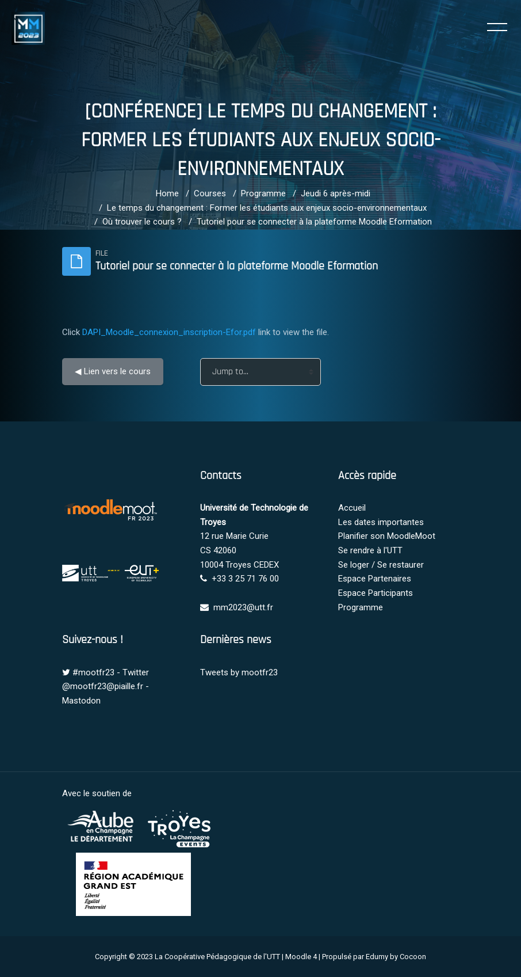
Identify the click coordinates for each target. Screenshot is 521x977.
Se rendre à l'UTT (370, 550)
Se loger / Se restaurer (381, 565)
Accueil (352, 508)
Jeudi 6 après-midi (335, 193)
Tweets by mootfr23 (239, 672)
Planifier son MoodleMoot (386, 536)
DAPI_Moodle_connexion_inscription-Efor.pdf (169, 332)
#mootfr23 (93, 672)
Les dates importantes (381, 522)
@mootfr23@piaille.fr (102, 686)
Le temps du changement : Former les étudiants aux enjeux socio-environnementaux (267, 208)
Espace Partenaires (374, 578)
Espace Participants (375, 593)
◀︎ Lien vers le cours (113, 371)
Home (167, 193)
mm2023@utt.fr (243, 607)
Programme (263, 193)
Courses (210, 193)
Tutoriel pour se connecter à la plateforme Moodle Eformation (314, 221)
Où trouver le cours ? (142, 221)
